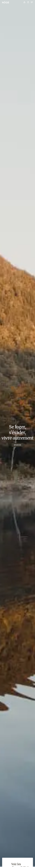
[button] (32, 2)
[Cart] (28, 2)
